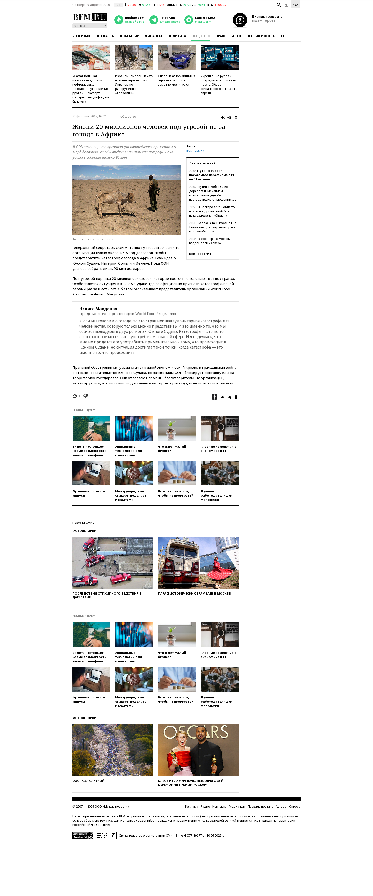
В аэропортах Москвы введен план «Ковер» (209, 241)
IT (282, 36)
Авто (236, 36)
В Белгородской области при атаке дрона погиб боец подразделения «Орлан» (212, 211)
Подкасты (105, 36)
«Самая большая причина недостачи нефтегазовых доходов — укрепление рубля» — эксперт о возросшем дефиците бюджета (90, 89)
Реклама (191, 806)
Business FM (195, 150)
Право (221, 36)
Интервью (81, 36)
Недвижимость (261, 36)
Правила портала (260, 806)
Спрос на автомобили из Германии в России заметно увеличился (176, 80)
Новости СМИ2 (83, 522)
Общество (200, 36)
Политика (176, 36)
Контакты (219, 806)
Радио (205, 806)
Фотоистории (84, 531)
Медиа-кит (237, 806)
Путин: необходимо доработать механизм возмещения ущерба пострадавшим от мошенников (212, 193)
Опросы (295, 806)
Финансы (153, 36)
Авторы (281, 806)
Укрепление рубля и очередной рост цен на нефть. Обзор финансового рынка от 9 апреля (219, 84)
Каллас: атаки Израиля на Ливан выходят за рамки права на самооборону (212, 227)
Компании (129, 36)
